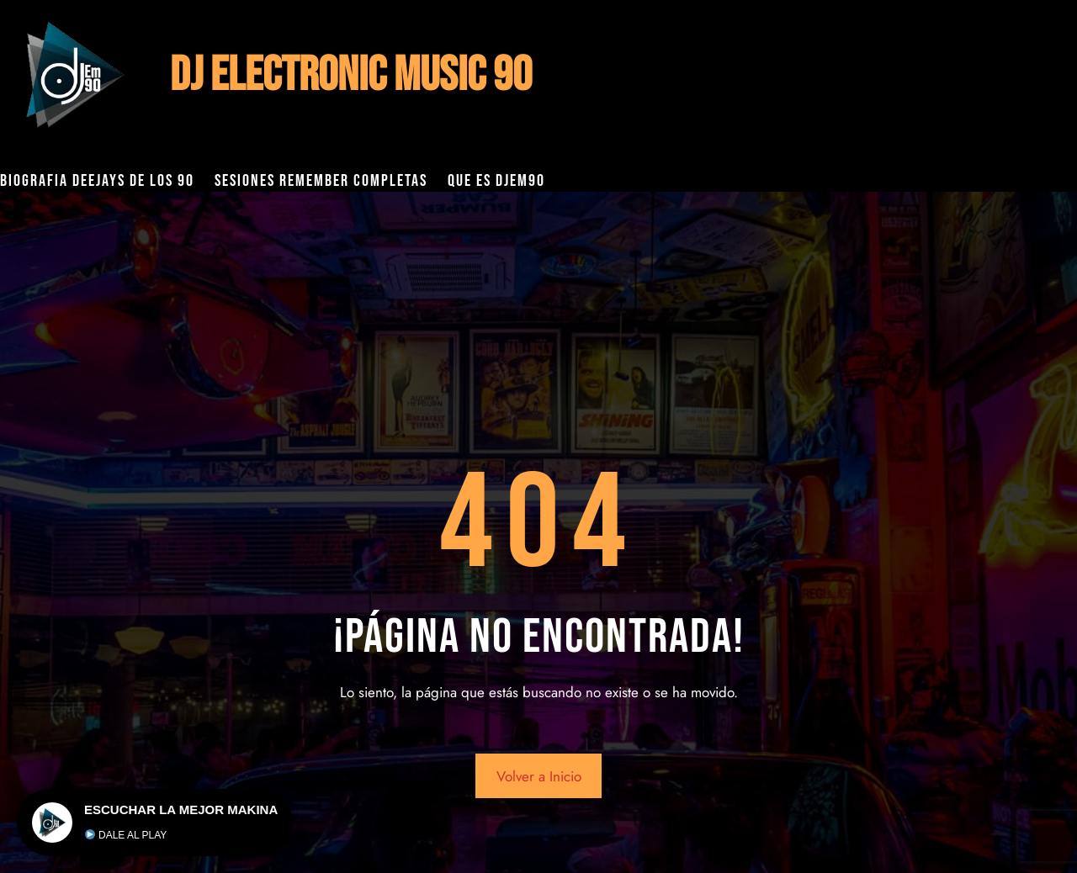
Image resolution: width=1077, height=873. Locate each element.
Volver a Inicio (538, 776)
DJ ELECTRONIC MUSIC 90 (351, 75)
